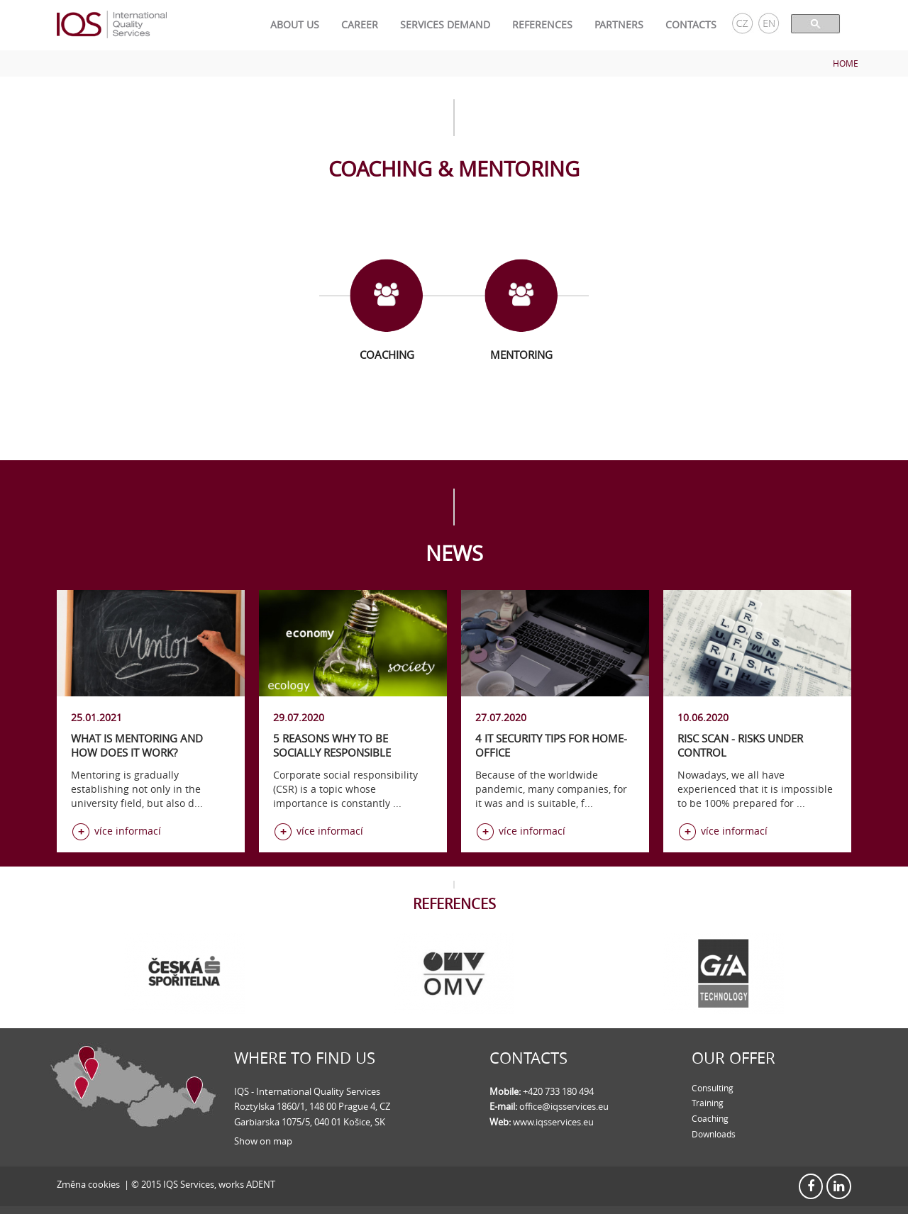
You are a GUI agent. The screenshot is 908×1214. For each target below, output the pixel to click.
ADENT (260, 1184)
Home (845, 63)
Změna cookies (88, 1184)
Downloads (714, 1134)
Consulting (712, 1087)
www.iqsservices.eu (553, 1121)
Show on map (263, 1141)
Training (708, 1102)
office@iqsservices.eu (564, 1106)
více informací (127, 830)
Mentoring (521, 354)
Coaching (387, 354)
